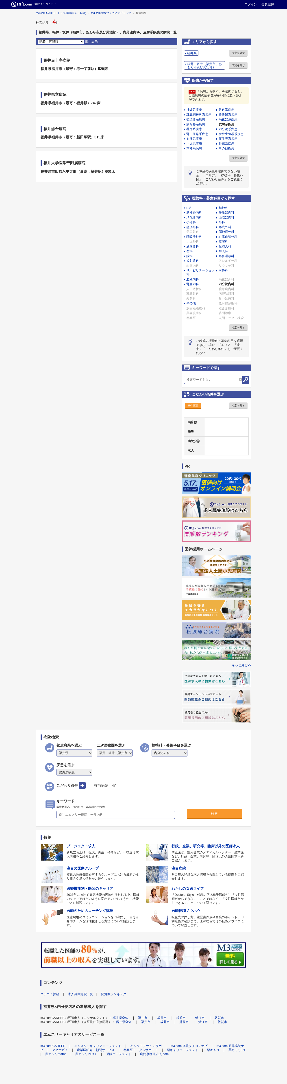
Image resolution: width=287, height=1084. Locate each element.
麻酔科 (223, 270)
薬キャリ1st (236, 1050)
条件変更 (193, 405)
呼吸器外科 (194, 236)
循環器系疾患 (195, 119)
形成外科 (225, 227)
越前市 (181, 1018)
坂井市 (162, 1018)
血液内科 (192, 279)
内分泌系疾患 (228, 129)
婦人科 (223, 251)
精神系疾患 (194, 148)
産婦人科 (225, 246)
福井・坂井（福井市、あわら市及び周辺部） (204, 65)
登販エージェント (118, 1054)
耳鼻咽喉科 (226, 256)
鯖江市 (200, 1018)
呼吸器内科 (226, 212)
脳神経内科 (194, 212)
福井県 (192, 53)
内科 (189, 208)
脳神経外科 (226, 232)
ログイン (250, 4)
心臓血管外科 (228, 236)
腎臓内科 (192, 284)
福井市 (142, 1018)
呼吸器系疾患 (228, 114)
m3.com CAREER (52, 1046)
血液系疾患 (194, 138)
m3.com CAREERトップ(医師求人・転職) (61, 13)
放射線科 (192, 260)
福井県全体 (120, 1018)
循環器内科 (226, 217)
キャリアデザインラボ (146, 1046)
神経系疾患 (194, 109)
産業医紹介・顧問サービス (96, 1050)
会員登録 (267, 4)
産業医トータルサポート (140, 1050)
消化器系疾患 (228, 119)
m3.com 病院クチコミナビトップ (111, 13)
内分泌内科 (226, 284)
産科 (189, 251)
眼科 (189, 256)
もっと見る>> (241, 665)
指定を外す (238, 53)
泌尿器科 (192, 246)
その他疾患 (226, 148)
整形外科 (192, 227)
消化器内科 (194, 217)
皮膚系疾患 (226, 124)
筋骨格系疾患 (195, 124)
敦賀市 (219, 1018)
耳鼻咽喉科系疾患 (198, 114)
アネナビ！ (60, 1050)
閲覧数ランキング (113, 994)
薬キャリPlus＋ (86, 1054)
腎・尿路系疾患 (197, 134)
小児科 (191, 222)
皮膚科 (223, 241)
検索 (214, 813)
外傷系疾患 (226, 143)
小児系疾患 (194, 143)
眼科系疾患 (226, 109)
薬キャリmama (56, 1054)
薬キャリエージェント (182, 1050)
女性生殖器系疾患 (231, 134)
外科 (222, 222)
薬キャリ (213, 1050)
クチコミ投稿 (49, 994)
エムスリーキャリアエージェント (97, 1046)
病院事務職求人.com (154, 1054)
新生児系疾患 (228, 138)
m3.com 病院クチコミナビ (189, 1046)
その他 (191, 303)
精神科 (223, 208)
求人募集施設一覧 (80, 994)
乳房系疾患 (194, 129)
